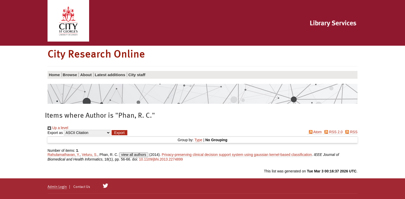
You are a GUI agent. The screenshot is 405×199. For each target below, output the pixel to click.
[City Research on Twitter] (106, 185)
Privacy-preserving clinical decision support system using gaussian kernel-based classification (237, 155)
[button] (119, 132)
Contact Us (81, 187)
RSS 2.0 (332, 132)
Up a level (58, 128)
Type (198, 140)
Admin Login (57, 187)
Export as (55, 133)
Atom (314, 132)
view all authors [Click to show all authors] (133, 155)
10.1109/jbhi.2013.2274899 (161, 159)
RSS (350, 132)
